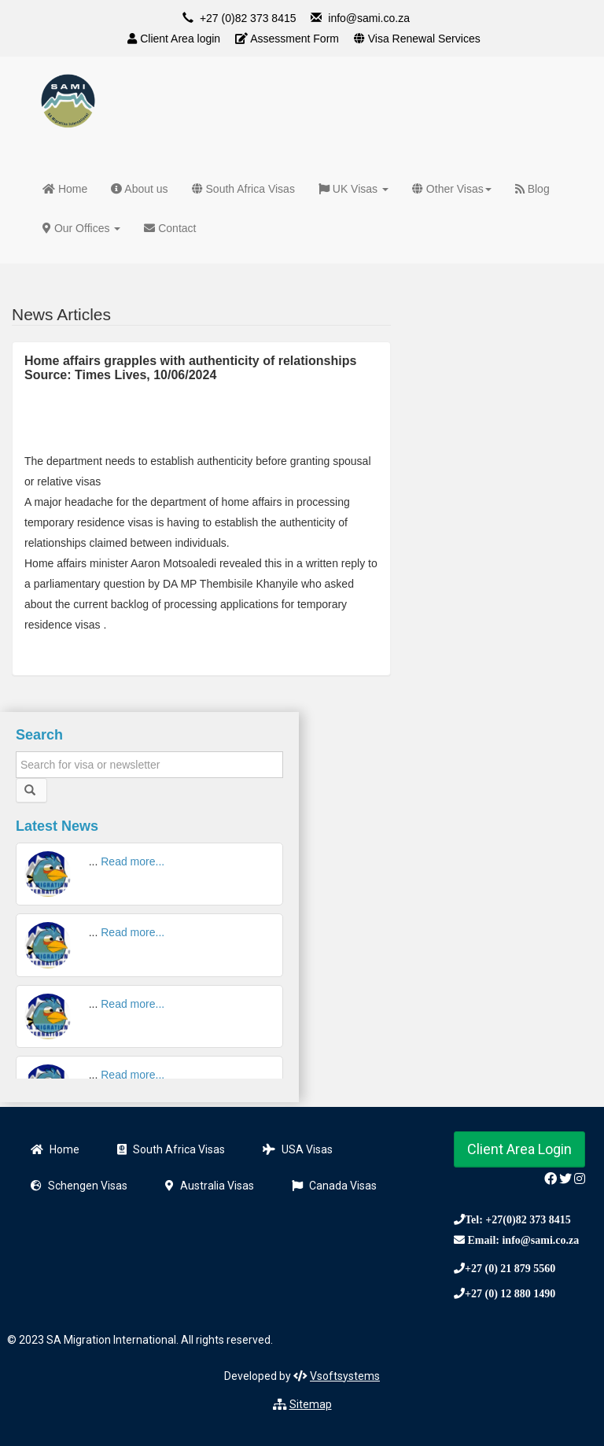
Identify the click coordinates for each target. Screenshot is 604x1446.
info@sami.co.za (369, 18)
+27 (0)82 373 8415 (248, 18)
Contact (170, 228)
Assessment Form (287, 38)
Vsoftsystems (345, 1376)
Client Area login (173, 38)
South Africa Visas (243, 189)
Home (64, 189)
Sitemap (310, 1404)
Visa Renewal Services (417, 38)
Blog (532, 189)
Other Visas (452, 189)
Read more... (132, 861)
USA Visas (298, 1149)
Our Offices (81, 228)
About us (139, 189)
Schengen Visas (79, 1185)
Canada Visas (334, 1185)
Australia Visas (209, 1185)
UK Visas (354, 189)
